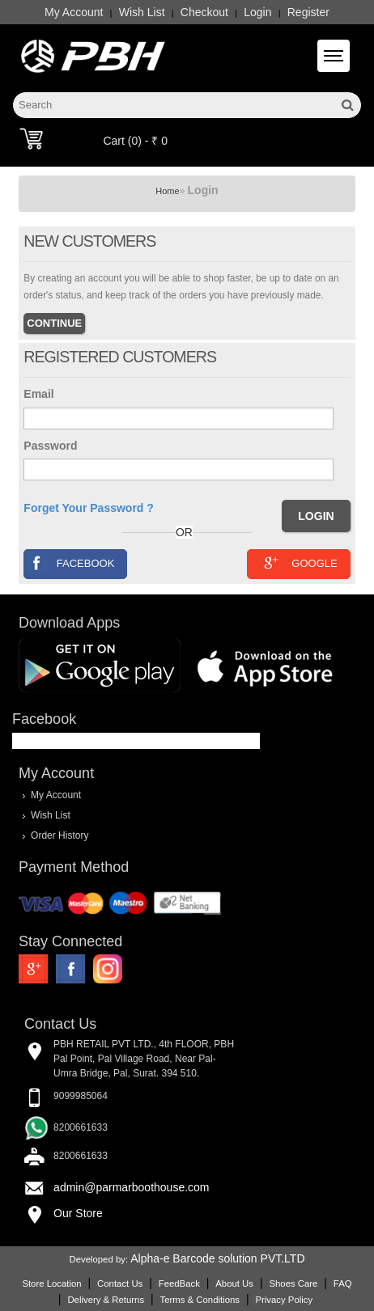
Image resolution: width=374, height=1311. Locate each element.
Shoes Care (293, 1283)
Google (298, 562)
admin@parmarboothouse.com (131, 1187)
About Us (234, 1283)
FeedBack (179, 1283)
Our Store (78, 1213)
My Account (74, 12)
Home (167, 191)
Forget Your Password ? (88, 507)
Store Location (51, 1283)
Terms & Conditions (200, 1300)
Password (50, 445)
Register (308, 12)
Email (38, 393)
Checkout (204, 12)
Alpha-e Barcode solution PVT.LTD (217, 1258)
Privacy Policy (283, 1300)
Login (257, 12)
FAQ (343, 1283)
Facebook (70, 562)
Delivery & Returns (105, 1300)
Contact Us (119, 1283)
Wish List (142, 12)
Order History (59, 835)
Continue (54, 323)
